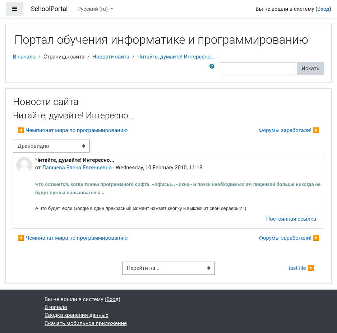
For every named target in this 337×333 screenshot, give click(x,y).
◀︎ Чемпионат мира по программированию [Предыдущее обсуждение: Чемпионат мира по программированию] (73, 130)
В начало (24, 56)
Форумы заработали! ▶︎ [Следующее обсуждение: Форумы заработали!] (289, 130)
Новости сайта (110, 56)
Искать (310, 68)
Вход (323, 9)
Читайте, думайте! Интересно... (176, 56)
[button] (213, 68)
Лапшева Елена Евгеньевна (76, 167)
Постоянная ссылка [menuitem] (291, 219)
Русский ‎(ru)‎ (93, 9)
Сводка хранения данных (76, 315)
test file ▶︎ (301, 268)
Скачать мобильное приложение (86, 323)
